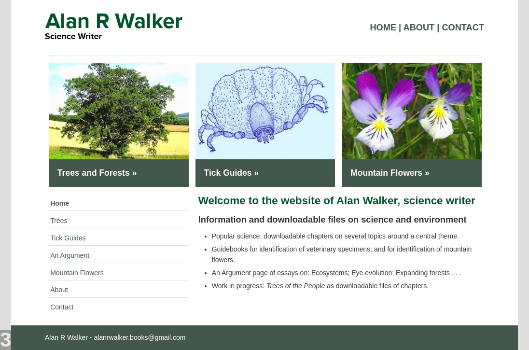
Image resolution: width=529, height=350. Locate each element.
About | (422, 27)
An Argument (69, 255)
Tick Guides (67, 238)
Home (59, 203)
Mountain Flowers (77, 273)
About (59, 290)
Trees (58, 220)
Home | (385, 27)
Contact (463, 27)
